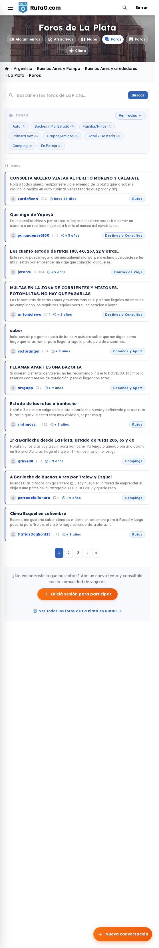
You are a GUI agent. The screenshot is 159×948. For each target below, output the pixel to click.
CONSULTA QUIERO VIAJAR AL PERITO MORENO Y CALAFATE (74, 178)
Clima (77, 50)
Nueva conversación (122, 934)
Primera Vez (25, 136)
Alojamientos (24, 39)
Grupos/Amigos (63, 136)
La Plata (16, 75)
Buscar (138, 95)
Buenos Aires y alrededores (111, 68)
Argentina (23, 68)
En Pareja (51, 146)
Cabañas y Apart (127, 351)
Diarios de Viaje (128, 272)
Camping (22, 146)
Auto (19, 126)
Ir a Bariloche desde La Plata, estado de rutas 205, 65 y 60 (72, 440)
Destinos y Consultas (123, 235)
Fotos (136, 39)
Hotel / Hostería (104, 136)
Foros (112, 39)
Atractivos (60, 39)
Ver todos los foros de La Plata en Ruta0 (77, 611)
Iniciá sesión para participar (77, 594)
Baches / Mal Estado (54, 126)
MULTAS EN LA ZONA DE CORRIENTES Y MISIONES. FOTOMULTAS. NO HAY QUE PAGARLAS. (64, 290)
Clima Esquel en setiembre (38, 513)
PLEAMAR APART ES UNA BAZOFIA (46, 367)
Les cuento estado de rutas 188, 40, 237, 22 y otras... (65, 251)
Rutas (137, 199)
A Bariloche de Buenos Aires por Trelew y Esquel (61, 477)
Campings (133, 461)
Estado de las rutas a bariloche (43, 403)
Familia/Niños (97, 126)
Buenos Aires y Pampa (58, 68)
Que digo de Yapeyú (31, 214)
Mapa (89, 39)
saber (16, 330)
